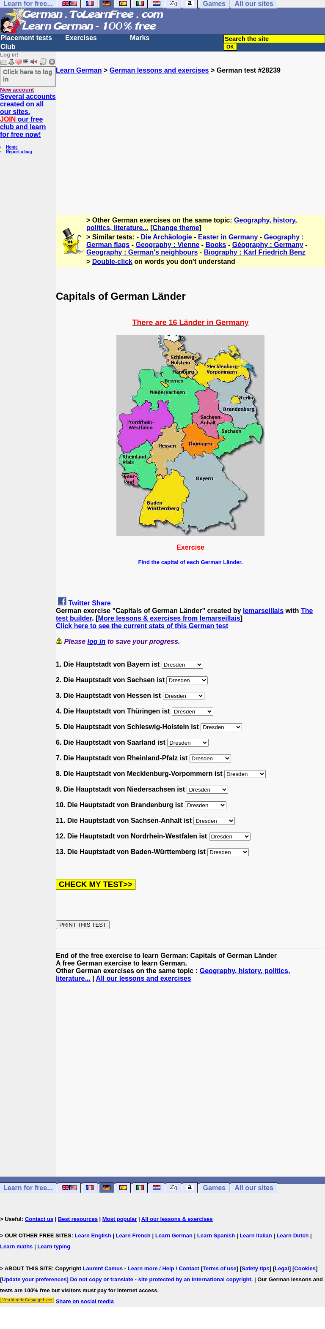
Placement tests (26, 37)
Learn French (133, 1235)
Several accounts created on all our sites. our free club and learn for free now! (28, 115)
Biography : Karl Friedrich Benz (255, 252)
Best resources (78, 1219)
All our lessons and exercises (143, 978)
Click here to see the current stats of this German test (142, 625)
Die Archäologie (166, 237)
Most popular (119, 1219)
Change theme (175, 227)
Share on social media (85, 1301)
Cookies (305, 1268)
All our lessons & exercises (177, 1219)
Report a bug (19, 151)
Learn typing (53, 1246)
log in (97, 641)
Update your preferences (34, 1279)
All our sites (253, 1187)
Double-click (112, 261)
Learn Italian (256, 1235)
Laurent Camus (103, 1268)
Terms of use (220, 1268)
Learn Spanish (216, 1235)
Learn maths (16, 1246)
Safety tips (256, 1268)
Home (12, 147)
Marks (139, 37)
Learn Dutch (293, 1235)
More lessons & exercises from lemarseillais (169, 618)
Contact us (39, 1219)
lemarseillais (263, 610)
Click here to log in (27, 75)
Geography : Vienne (167, 244)
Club (8, 46)
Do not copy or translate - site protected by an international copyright (160, 1279)
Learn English (93, 1235)
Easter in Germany (228, 237)
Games (214, 1187)
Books (216, 244)
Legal (282, 1268)
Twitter (79, 603)
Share (101, 603)
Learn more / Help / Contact (163, 1268)
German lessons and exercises (159, 70)
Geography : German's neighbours (142, 252)
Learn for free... (27, 1187)
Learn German (79, 70)
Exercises (81, 37)
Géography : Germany (267, 244)
